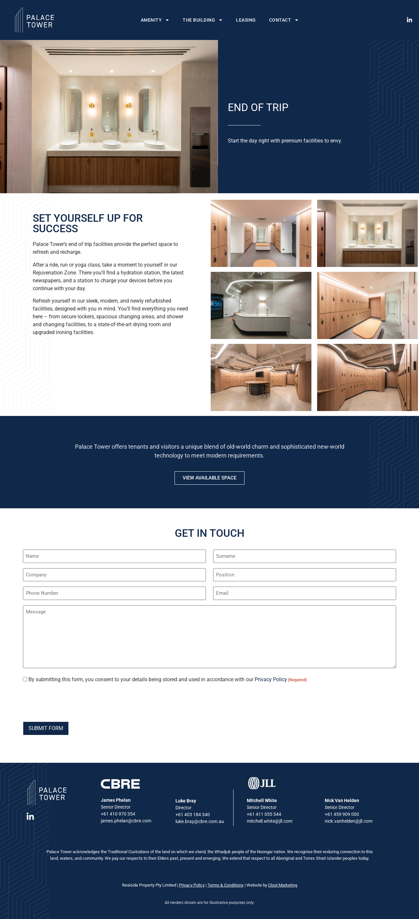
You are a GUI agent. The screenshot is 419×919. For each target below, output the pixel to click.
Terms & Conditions (226, 885)
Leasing (246, 20)
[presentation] (72, 701)
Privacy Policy (271, 679)
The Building (203, 20)
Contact (284, 20)
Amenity (155, 20)
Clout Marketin (281, 885)
